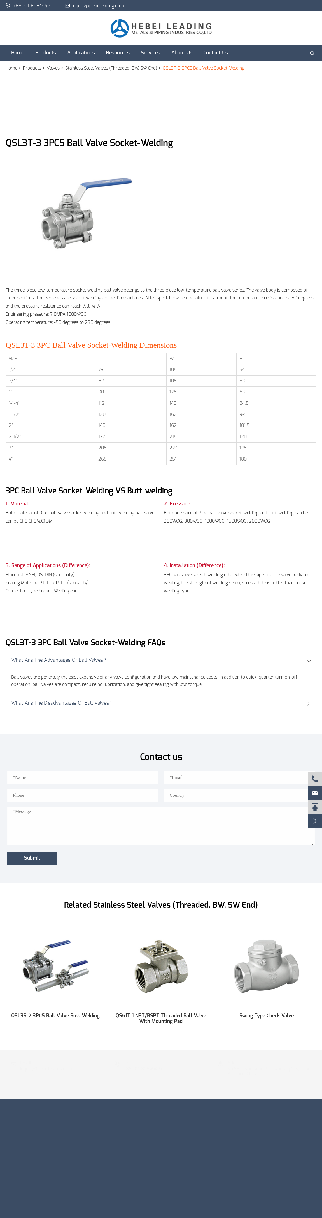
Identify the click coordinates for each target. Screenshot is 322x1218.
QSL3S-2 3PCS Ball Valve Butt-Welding (55, 1015)
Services (150, 53)
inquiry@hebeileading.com (94, 5)
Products (45, 53)
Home (17, 53)
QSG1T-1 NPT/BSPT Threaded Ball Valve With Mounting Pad (161, 1018)
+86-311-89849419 (29, 5)
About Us (181, 53)
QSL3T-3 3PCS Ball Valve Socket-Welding (203, 68)
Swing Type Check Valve (266, 1015)
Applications (81, 53)
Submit (32, 858)
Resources (118, 53)
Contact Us (216, 53)
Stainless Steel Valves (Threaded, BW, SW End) (111, 68)
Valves (53, 68)
